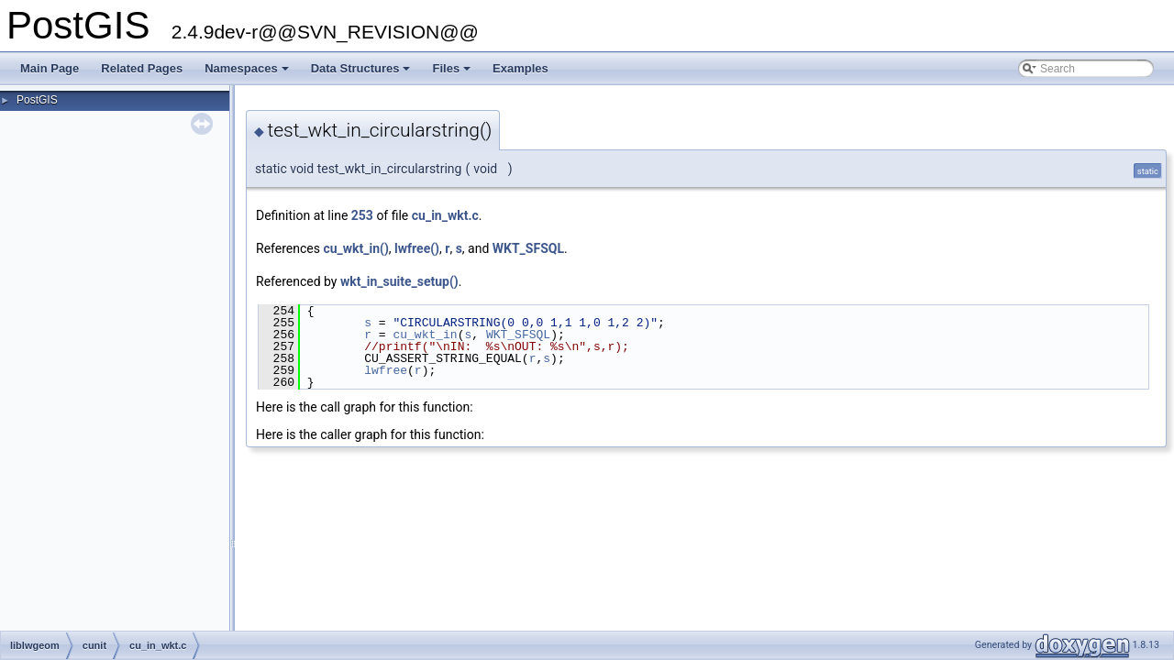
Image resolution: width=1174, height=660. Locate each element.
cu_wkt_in (425, 334)
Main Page (49, 68)
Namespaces (248, 73)
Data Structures (362, 73)
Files (452, 73)
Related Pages (142, 68)
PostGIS (37, 100)
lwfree (385, 370)
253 (362, 215)
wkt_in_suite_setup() (399, 281)
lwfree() (416, 248)
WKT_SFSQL (528, 248)
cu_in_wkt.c (445, 215)
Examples (520, 68)
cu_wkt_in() (355, 248)
